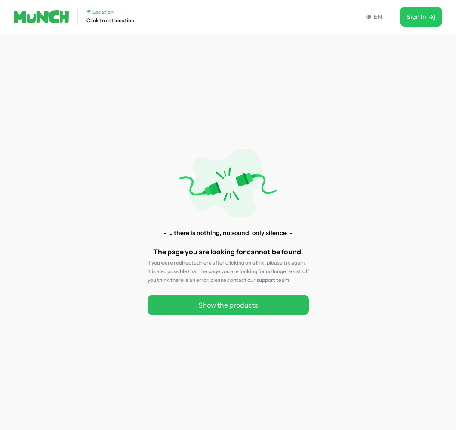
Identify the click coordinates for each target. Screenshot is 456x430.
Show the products (228, 305)
